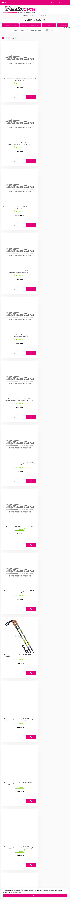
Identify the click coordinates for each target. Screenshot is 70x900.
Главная (25, 15)
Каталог (32, 15)
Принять (35, 895)
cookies (13, 890)
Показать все (66, 27)
